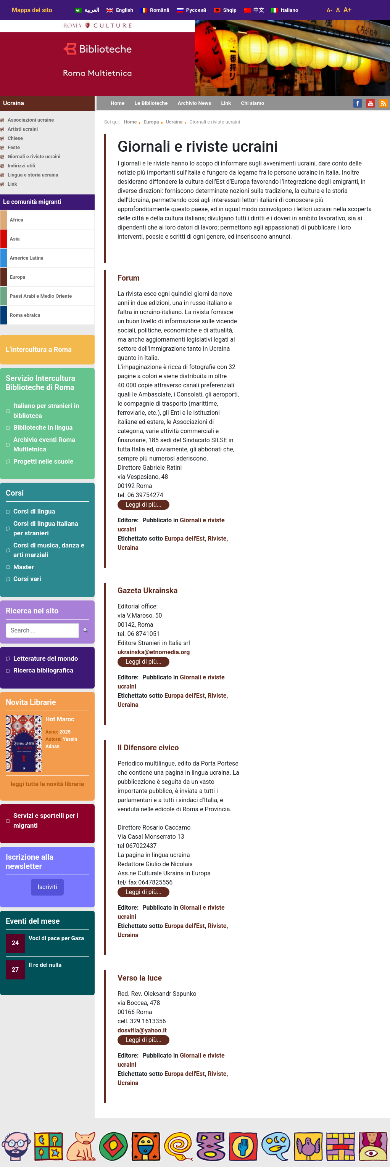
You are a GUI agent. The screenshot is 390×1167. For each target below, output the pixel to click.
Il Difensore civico (148, 747)
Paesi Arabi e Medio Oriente (41, 296)
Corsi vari (27, 579)
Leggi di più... (143, 504)
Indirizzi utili (21, 166)
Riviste (217, 538)
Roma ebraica (25, 315)
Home (130, 122)
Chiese (15, 138)
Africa (16, 220)
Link (12, 184)
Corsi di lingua (34, 511)
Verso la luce (140, 977)
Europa (18, 277)
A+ (347, 10)
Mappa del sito (32, 10)
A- (329, 10)
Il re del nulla (45, 965)
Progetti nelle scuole (43, 461)
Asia (15, 239)
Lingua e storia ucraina (33, 175)
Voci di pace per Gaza (56, 938)
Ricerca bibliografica (43, 670)
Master (23, 567)
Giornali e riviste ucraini (34, 156)
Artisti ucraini (23, 129)
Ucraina (174, 122)
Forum (129, 278)
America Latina (27, 258)
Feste (14, 147)
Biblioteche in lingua (43, 427)
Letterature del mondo (45, 658)
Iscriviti (47, 887)
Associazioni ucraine (31, 120)
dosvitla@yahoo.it (142, 1030)
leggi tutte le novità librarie (47, 784)
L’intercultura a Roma (39, 349)
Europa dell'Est (184, 538)
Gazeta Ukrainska (147, 590)
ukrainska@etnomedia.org (154, 652)
